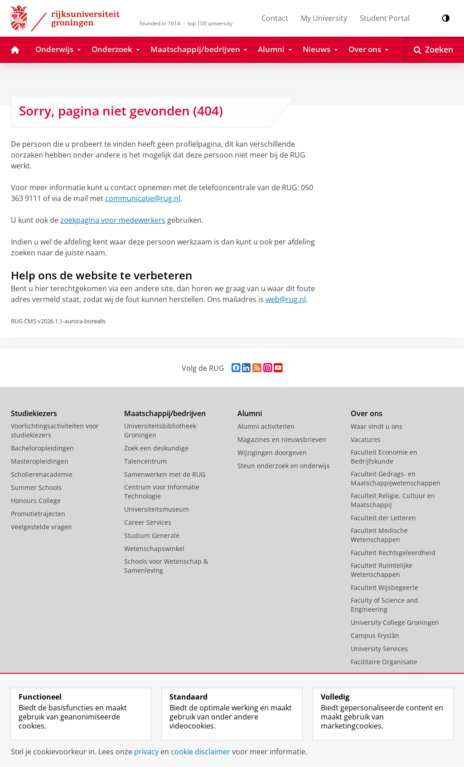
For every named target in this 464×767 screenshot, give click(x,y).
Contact (274, 18)
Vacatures (366, 439)
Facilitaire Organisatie (384, 661)
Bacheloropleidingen (42, 448)
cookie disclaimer (200, 752)
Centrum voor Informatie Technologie (161, 491)
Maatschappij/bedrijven (165, 413)
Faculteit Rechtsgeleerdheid (393, 552)
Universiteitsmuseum (156, 509)
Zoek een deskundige (156, 448)
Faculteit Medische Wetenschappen (379, 535)
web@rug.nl (286, 299)
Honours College (36, 500)
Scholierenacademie (41, 474)
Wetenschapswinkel (154, 548)
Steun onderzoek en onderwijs (283, 465)
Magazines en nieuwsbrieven (281, 439)
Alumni (249, 413)
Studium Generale (151, 535)
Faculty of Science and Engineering (384, 605)
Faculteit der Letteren (383, 517)
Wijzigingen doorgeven (272, 452)
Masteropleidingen (39, 461)
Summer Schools (36, 487)
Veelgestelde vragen (41, 527)
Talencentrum (145, 461)
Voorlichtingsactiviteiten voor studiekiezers (55, 430)
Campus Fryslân (375, 635)
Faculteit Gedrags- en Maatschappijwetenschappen (395, 478)
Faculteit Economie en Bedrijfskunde (384, 456)
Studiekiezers (34, 413)
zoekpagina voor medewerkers (112, 220)
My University (324, 18)
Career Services (147, 522)
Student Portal (385, 18)
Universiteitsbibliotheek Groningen (160, 430)
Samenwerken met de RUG (164, 474)
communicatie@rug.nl (142, 198)
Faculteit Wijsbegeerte (384, 587)
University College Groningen (395, 622)
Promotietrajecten (38, 513)
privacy (146, 752)
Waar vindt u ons (376, 426)
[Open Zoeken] (433, 50)
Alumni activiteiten (266, 426)
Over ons (366, 413)
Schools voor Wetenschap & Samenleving (166, 566)
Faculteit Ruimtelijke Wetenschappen (381, 570)
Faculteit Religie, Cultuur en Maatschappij (393, 500)
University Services (379, 648)
